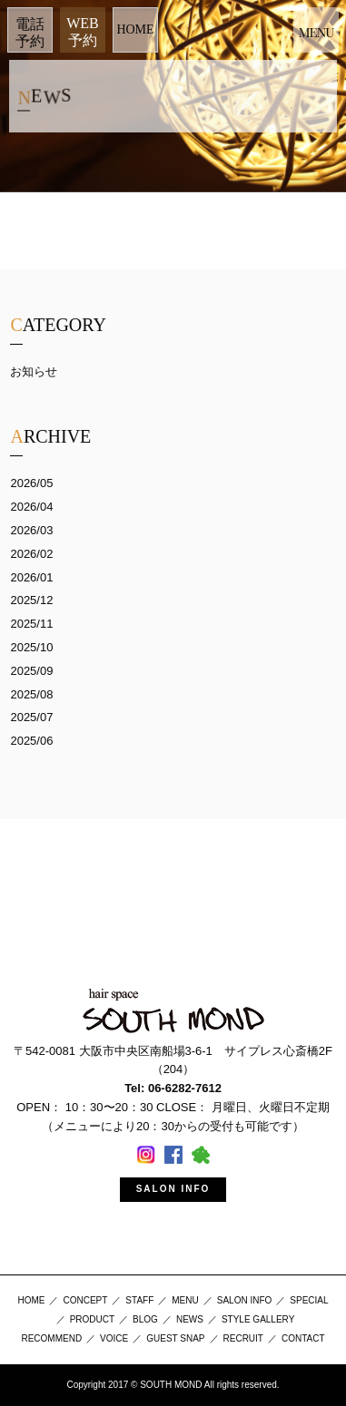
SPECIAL (309, 1300)
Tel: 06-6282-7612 (173, 1088)
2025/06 (31, 740)
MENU (185, 1300)
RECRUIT (243, 1338)
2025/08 (31, 694)
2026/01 (31, 577)
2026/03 (31, 530)
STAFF (139, 1300)
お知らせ (33, 371)
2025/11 (31, 623)
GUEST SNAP (175, 1338)
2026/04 (31, 506)
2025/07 (31, 717)
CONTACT (303, 1338)
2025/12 (31, 600)
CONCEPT (85, 1300)
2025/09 (31, 671)
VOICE (114, 1338)
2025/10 (31, 647)
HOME (134, 29)
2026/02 (31, 554)
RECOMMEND (51, 1338)
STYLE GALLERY (258, 1319)
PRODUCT (92, 1319)
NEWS (189, 1319)
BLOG (145, 1319)
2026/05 (31, 483)
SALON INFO (173, 1189)
